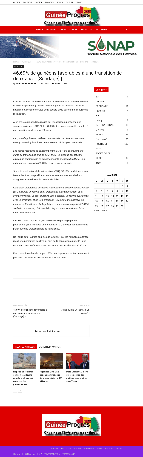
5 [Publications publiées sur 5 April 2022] (101, 191)
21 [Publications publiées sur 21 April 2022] (112, 201)
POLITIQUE (27, 2)
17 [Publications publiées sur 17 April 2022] (127, 196)
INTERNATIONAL (105, 124)
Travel (99, 162)
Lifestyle (100, 129)
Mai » (104, 210)
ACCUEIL (16, 2)
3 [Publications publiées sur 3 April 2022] (127, 186)
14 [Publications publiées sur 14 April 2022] (112, 196)
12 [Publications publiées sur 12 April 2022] (101, 196)
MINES (60, 2)
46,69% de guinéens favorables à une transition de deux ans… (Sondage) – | (30, 313)
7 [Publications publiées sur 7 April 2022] (112, 191)
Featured (100, 110)
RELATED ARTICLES (25, 347)
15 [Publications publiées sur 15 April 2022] (117, 196)
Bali (98, 96)
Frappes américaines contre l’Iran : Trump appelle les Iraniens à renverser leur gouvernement (23, 378)
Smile (98, 148)
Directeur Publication (26, 83)
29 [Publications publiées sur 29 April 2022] (117, 206)
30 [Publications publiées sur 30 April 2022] (122, 206)
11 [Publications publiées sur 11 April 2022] (96, 196)
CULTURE (69, 2)
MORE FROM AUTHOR (49, 347)
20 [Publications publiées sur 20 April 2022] (107, 201)
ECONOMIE (49, 2)
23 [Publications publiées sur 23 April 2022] (122, 201)
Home (16, 61)
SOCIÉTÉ (38, 2)
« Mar (97, 210)
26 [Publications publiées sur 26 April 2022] (101, 206)
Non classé (101, 139)
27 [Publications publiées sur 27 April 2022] (107, 206)
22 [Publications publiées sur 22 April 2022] (117, 201)
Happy (99, 120)
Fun (98, 115)
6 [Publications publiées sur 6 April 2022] (107, 191)
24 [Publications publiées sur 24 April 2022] (127, 201)
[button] (126, 29)
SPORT (79, 2)
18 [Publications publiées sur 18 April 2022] (96, 201)
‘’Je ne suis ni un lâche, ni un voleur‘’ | (74, 311)
